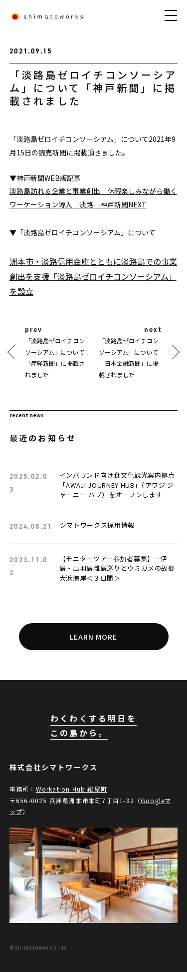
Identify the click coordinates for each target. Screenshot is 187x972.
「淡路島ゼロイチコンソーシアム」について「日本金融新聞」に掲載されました (129, 357)
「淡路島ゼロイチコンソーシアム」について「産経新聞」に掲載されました (55, 357)
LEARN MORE (94, 637)
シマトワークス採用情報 (97, 525)
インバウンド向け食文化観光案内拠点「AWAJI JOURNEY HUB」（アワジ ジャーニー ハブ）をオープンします (117, 484)
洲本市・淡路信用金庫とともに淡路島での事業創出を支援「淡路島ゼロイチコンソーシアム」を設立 (93, 276)
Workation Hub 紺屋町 (71, 789)
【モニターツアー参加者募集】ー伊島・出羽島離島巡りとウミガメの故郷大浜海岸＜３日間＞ (117, 568)
